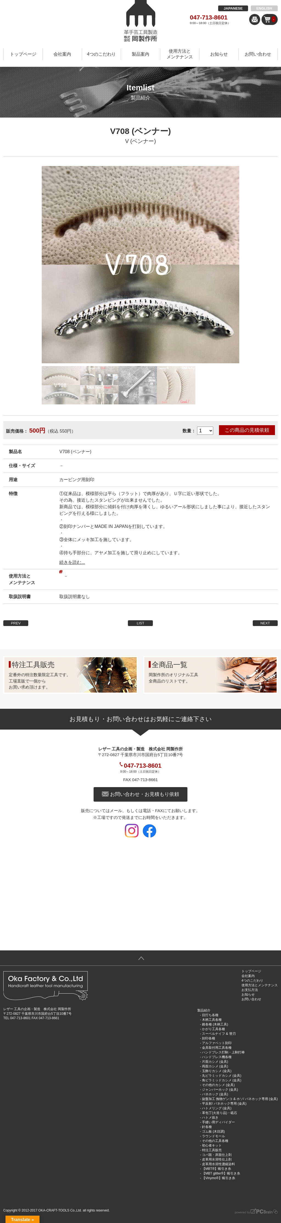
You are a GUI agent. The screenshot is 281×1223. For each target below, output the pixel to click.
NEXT (265, 623)
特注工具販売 (212, 1150)
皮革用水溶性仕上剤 (217, 1159)
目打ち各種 (210, 1015)
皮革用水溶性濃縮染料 (218, 1164)
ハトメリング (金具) (216, 1108)
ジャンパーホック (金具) (220, 1089)
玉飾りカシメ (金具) (216, 1071)
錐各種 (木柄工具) (215, 1024)
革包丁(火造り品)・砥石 (219, 1113)
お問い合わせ (258, 54)
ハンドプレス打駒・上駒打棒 (223, 1052)
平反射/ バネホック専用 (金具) (224, 1103)
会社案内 (62, 54)
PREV (16, 623)
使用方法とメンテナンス (180, 54)
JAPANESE (233, 8)
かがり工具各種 (213, 1029)
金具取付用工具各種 (217, 1048)
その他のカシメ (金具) (218, 1085)
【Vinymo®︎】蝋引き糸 (218, 1178)
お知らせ (219, 54)
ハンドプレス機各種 (217, 1057)
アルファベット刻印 (217, 1043)
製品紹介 (203, 1010)
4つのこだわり (101, 54)
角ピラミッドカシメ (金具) (221, 1080)
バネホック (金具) (215, 1094)
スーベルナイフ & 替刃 (219, 1034)
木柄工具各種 (212, 1020)
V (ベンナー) (140, 141)
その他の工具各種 (215, 1141)
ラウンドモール (213, 1136)
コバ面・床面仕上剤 (217, 1155)
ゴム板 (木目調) (213, 1131)
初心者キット (212, 1145)
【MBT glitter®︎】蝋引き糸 (221, 1173)
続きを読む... (72, 562)
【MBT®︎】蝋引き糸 (216, 1169)
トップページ (23, 54)
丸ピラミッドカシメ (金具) (221, 1076)
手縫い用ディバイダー (218, 1122)
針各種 (207, 1127)
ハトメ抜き (210, 1117)
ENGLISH (264, 8)
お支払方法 (249, 990)
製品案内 (140, 54)
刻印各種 (208, 1038)
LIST (140, 623)
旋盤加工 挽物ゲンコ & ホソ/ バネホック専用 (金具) (240, 1099)
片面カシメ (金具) (215, 1062)
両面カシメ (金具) (215, 1066)
